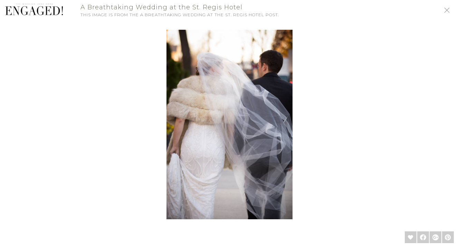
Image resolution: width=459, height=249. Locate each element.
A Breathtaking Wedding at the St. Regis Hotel (161, 7)
